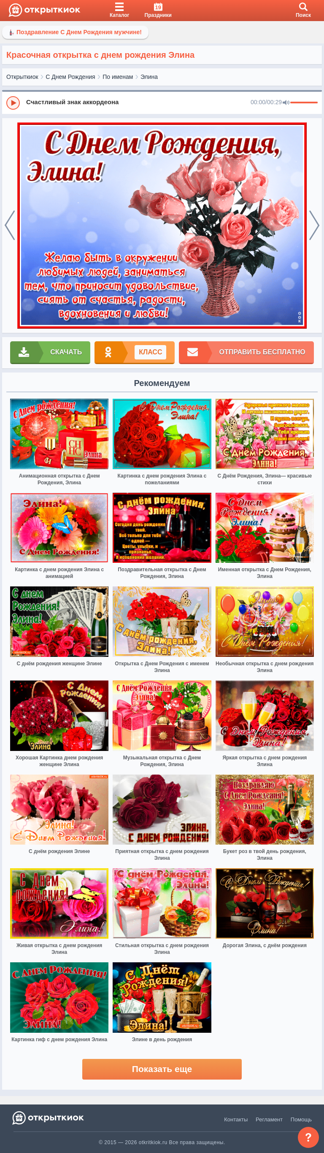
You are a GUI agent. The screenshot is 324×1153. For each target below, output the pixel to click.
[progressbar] (304, 103)
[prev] (9, 225)
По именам (118, 76)
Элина (149, 76)
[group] (162, 102)
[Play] (13, 103)
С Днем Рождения (70, 76)
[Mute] (286, 103)
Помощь (301, 1119)
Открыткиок (22, 76)
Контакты (236, 1119)
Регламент (269, 1119)
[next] (314, 225)
